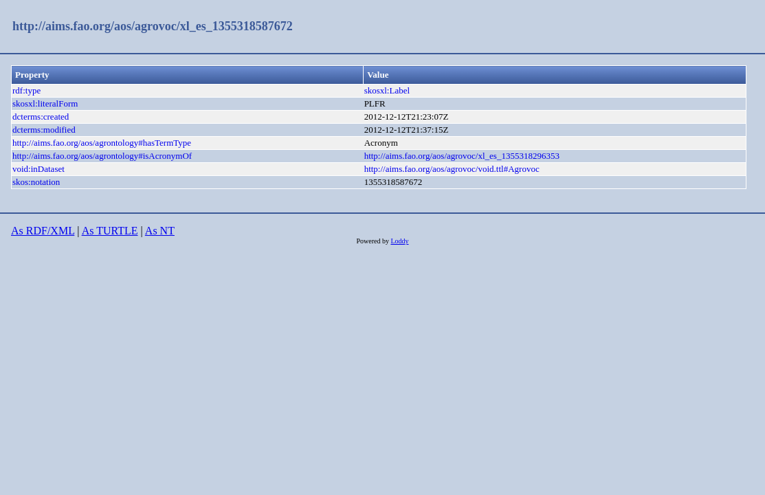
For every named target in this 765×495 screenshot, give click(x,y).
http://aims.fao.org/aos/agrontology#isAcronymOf (102, 156)
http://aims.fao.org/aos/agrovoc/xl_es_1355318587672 (152, 26)
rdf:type (26, 90)
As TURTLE (110, 230)
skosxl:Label (387, 90)
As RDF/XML (42, 230)
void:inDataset (38, 169)
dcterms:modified (44, 129)
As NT (160, 230)
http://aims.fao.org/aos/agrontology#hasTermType (101, 143)
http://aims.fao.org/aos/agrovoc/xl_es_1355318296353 (461, 156)
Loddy (399, 241)
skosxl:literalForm (45, 103)
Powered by (373, 241)
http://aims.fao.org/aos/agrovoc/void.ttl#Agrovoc (452, 169)
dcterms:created (40, 116)
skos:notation (36, 182)
